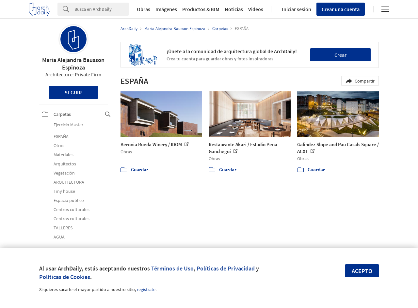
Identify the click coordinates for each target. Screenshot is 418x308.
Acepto (362, 271)
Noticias (234, 9)
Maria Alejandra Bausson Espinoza (73, 63)
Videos (255, 9)
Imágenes (166, 9)
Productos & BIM (200, 9)
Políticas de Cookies (64, 277)
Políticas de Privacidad (226, 268)
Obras (143, 9)
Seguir (73, 92)
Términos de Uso (172, 268)
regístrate (146, 289)
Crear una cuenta (341, 9)
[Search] (101, 9)
